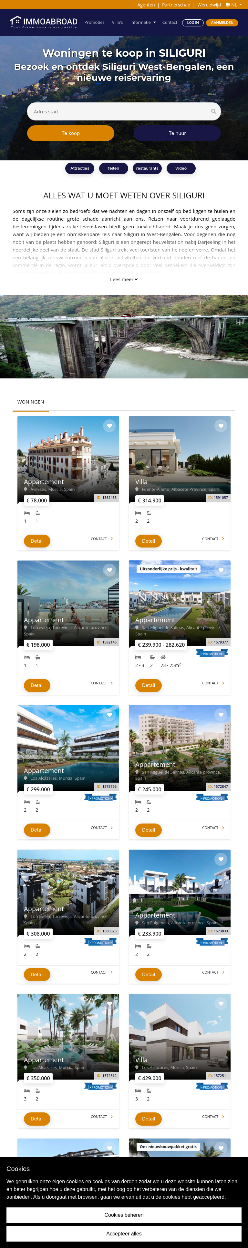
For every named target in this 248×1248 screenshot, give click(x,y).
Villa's (118, 22)
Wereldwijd (209, 5)
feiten (113, 168)
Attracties (79, 168)
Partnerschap (176, 5)
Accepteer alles (123, 1233)
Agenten (146, 5)
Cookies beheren (124, 1215)
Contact (170, 22)
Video (181, 168)
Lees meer (124, 279)
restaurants (147, 168)
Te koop (71, 133)
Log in (193, 22)
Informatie (141, 22)
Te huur (177, 133)
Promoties (96, 22)
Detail (37, 539)
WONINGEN (30, 401)
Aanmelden (222, 22)
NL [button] (232, 5)
